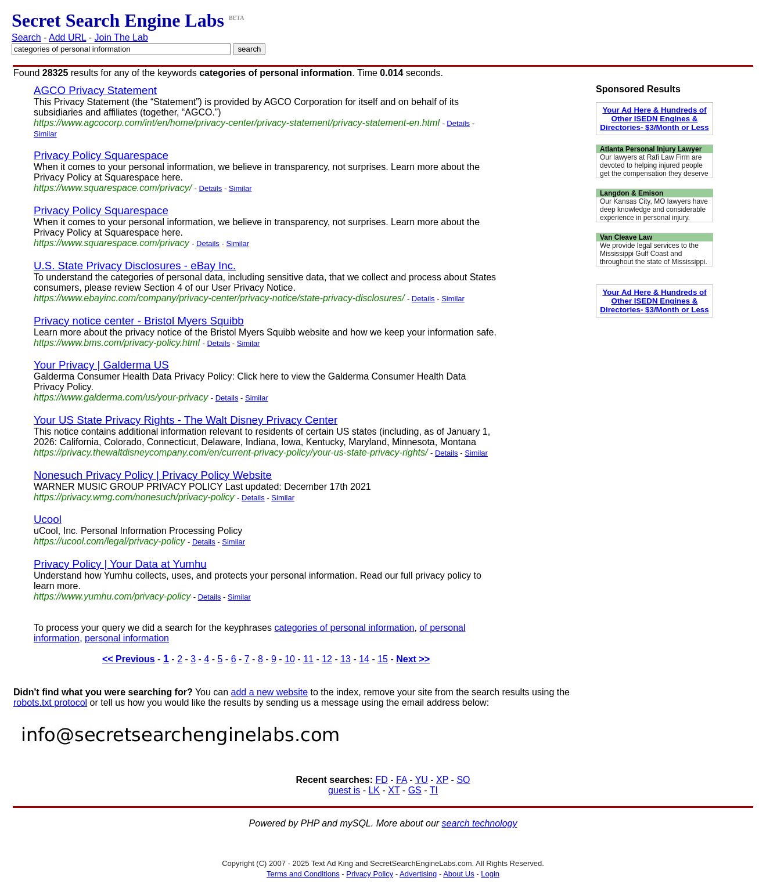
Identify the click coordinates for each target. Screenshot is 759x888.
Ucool (48, 519)
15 (382, 659)
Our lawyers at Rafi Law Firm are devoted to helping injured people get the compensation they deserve (654, 165)
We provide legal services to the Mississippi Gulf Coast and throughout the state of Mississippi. (653, 253)
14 (364, 659)
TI (434, 790)
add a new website (269, 692)
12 (327, 659)
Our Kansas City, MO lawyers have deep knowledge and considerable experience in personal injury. (654, 209)
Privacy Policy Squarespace (101, 155)
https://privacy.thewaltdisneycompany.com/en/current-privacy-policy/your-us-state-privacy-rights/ (230, 452)
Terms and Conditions (303, 873)
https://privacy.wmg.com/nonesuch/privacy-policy (134, 497)
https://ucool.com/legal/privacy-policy (109, 541)
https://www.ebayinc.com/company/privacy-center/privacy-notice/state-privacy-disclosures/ (219, 298)
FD (381, 780)
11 (308, 659)
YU (421, 780)
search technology (479, 823)
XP (442, 780)
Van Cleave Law (626, 237)
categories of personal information (344, 628)
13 (345, 659)
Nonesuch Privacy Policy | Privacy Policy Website (153, 475)
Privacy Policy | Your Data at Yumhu (120, 564)
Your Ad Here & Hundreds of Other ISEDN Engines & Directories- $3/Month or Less (654, 119)
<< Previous (128, 659)
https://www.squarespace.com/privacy (111, 243)
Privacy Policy (369, 873)
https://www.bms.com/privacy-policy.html (117, 343)
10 (290, 659)
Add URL (67, 37)
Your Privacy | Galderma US (101, 365)
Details (458, 123)
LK (374, 790)
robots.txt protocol (50, 702)
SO (463, 780)
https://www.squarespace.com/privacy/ (113, 188)
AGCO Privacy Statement (95, 90)
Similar (45, 133)
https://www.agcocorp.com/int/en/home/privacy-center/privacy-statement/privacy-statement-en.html (237, 123)
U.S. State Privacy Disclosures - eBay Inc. (135, 265)
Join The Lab (121, 37)
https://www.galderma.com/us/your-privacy (121, 397)
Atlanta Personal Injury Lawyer (651, 149)
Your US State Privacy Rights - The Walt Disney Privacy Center (185, 420)
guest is (344, 790)
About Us (458, 873)
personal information (127, 638)
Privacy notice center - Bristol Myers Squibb (139, 321)
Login (490, 873)
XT (394, 790)
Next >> (413, 659)
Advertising (418, 873)
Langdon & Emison (631, 193)
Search (26, 37)
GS (415, 790)
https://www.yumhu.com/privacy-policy (112, 596)
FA (401, 780)
